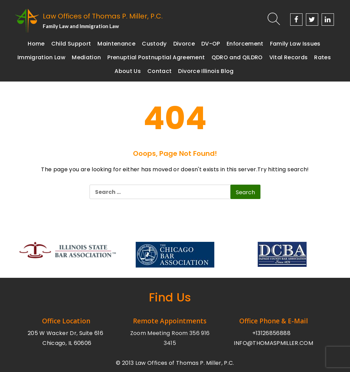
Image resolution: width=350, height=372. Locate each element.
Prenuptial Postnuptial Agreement (156, 57)
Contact (159, 71)
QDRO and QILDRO (237, 57)
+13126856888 (271, 333)
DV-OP (210, 44)
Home (36, 44)
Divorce (184, 44)
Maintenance (116, 44)
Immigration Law (41, 57)
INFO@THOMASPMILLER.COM (273, 343)
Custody (154, 44)
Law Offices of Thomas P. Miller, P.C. (103, 16)
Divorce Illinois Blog (205, 71)
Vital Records (288, 57)
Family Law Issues (295, 44)
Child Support (71, 44)
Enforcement (245, 44)
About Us (128, 71)
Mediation (86, 57)
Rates (322, 57)
